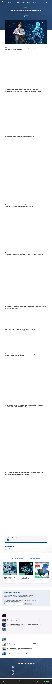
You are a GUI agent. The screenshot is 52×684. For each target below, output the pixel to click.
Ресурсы (13, 5)
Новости (42, 666)
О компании (19, 5)
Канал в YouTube (42, 658)
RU (31, 5)
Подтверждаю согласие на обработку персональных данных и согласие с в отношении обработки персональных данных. (20, 604)
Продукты (8, 5)
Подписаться (28, 606)
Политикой (33, 603)
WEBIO (10, 2)
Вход (28, 5)
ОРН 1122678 (43, 674)
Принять (46, 681)
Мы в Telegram (26, 658)
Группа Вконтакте (10, 658)
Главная (3, 5)
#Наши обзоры (9, 551)
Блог (38, 666)
